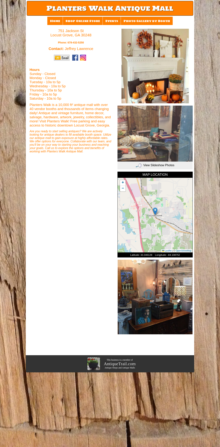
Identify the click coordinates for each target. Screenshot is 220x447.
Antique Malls (128, 367)
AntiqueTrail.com (120, 363)
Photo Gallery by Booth (146, 21)
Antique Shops (111, 367)
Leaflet (167, 250)
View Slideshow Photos (155, 165)
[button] (155, 211)
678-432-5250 (76, 42)
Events (111, 21)
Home (55, 21)
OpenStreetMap (184, 250)
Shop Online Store (82, 21)
